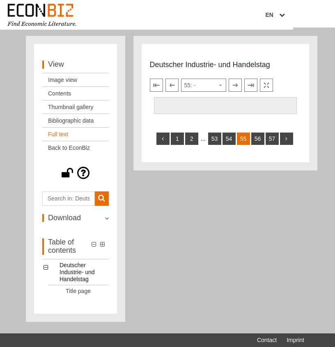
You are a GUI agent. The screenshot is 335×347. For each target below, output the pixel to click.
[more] (286, 142)
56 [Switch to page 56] (258, 142)
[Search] (101, 202)
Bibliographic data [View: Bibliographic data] (71, 124)
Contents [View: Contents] (59, 96)
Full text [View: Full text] (58, 137)
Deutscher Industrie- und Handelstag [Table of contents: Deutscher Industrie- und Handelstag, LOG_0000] (77, 275)
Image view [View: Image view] (62, 83)
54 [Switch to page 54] (229, 142)
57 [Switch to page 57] (272, 142)
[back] (163, 142)
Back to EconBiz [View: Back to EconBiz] (69, 151)
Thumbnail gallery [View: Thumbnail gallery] (71, 110)
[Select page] (203, 89)
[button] (75, 176)
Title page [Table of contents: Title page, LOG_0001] (78, 294)
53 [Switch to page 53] (214, 142)
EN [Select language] (298, 15)
